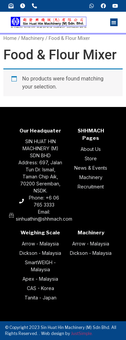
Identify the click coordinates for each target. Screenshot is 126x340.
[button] (114, 22)
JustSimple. (82, 333)
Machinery (32, 38)
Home (10, 38)
